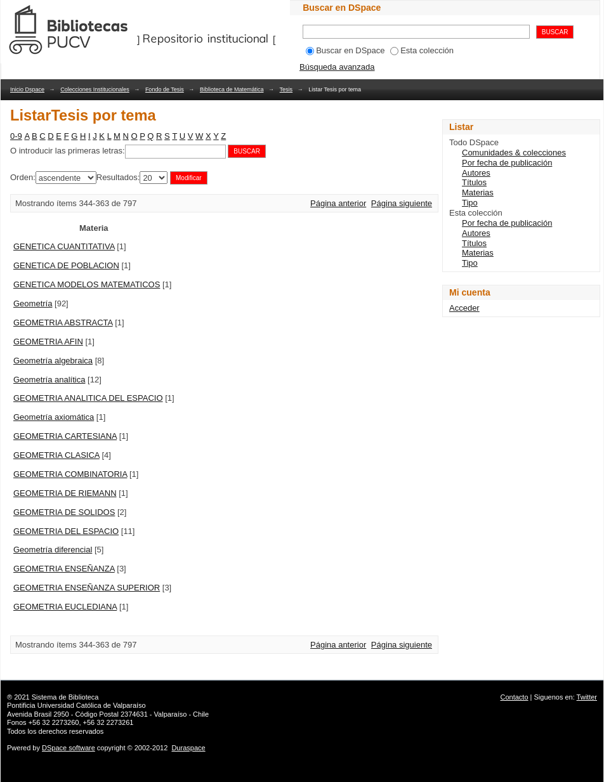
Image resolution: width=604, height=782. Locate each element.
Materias (478, 192)
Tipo (470, 202)
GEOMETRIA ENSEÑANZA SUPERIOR (86, 587)
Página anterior (338, 203)
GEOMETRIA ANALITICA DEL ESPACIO (88, 398)
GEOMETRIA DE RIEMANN (65, 493)
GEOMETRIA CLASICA (56, 455)
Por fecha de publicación (507, 162)
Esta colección (422, 50)
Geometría (32, 303)
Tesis (286, 89)
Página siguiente (401, 203)
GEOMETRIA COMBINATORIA (70, 474)
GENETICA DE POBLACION (66, 265)
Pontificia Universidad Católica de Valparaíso (76, 705)
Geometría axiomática (53, 417)
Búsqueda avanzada (337, 67)
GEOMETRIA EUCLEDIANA (65, 606)
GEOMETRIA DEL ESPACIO (66, 531)
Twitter (587, 697)
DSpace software (68, 748)
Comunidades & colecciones (514, 152)
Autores (476, 173)
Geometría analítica (49, 379)
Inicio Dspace (27, 89)
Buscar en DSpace (345, 50)
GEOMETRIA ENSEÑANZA (64, 568)
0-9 (16, 136)
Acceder (464, 308)
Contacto (514, 697)
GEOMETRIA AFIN (48, 341)
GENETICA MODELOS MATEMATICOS (86, 284)
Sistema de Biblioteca (65, 697)
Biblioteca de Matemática (232, 89)
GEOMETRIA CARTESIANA (65, 436)
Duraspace (188, 748)
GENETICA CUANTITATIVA (64, 246)
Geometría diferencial (52, 549)
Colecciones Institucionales (94, 89)
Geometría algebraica (53, 360)
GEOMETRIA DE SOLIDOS (64, 512)
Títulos (474, 182)
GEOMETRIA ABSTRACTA (63, 322)
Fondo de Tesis (164, 89)
